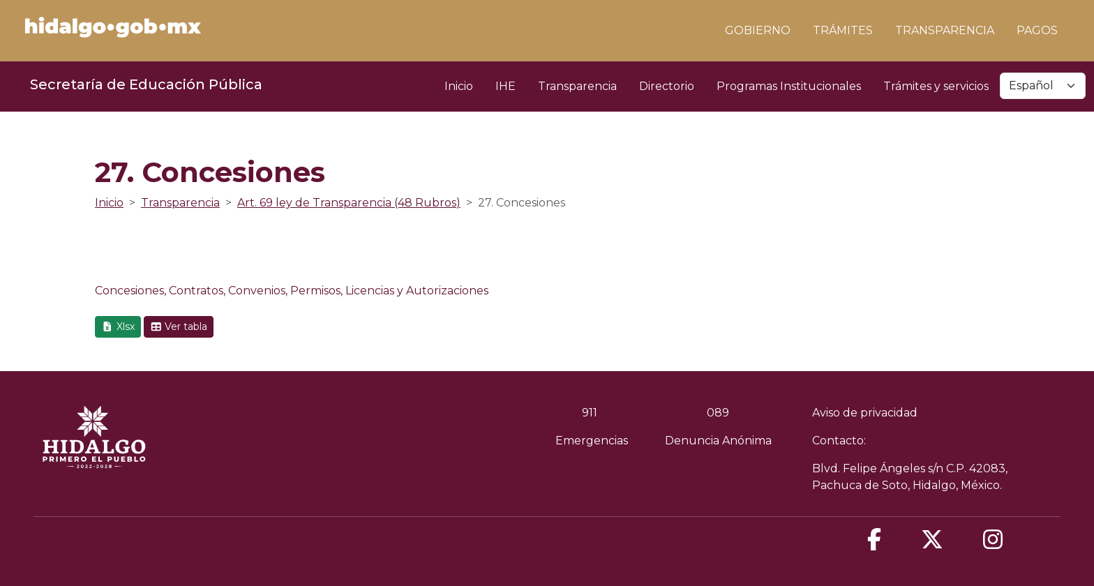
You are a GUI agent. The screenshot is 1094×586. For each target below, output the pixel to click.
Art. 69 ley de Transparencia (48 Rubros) (348, 202)
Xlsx (118, 326)
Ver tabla (179, 326)
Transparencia (577, 86)
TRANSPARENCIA (944, 30)
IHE (505, 86)
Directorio (666, 86)
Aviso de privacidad (864, 412)
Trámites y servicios (936, 86)
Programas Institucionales (789, 86)
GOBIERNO (757, 30)
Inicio (458, 86)
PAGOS (1037, 30)
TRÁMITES (843, 30)
